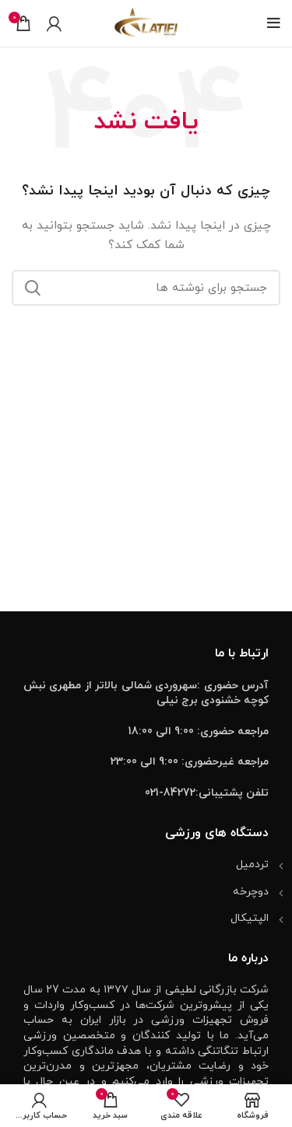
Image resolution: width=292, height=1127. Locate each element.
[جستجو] (146, 288)
